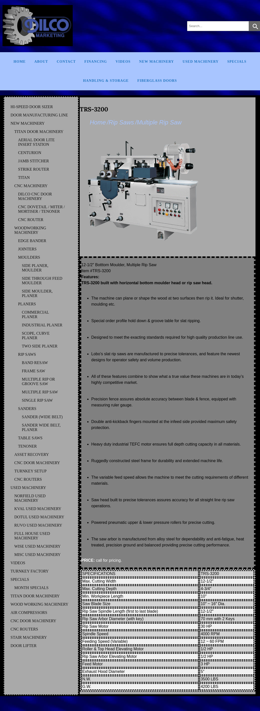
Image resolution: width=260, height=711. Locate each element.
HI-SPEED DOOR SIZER (32, 107)
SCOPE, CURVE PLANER (36, 335)
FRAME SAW (33, 371)
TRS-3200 (94, 109)
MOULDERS (29, 257)
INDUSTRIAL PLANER (42, 325)
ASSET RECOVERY (31, 454)
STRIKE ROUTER (33, 169)
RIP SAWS (27, 354)
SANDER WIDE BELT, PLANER (41, 427)
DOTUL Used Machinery (39, 517)
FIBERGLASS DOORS (157, 81)
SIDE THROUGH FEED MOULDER (42, 280)
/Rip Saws (120, 122)
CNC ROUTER (30, 220)
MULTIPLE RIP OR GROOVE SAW (38, 381)
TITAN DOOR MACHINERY (38, 131)
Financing (95, 61)
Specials (236, 61)
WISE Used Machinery (37, 546)
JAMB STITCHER (33, 161)
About (41, 61)
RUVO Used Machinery (38, 525)
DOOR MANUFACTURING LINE (39, 115)
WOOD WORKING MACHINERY (39, 604)
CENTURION (29, 153)
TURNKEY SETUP (30, 471)
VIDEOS (18, 563)
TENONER (27, 446)
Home (20, 61)
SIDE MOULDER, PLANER (37, 293)
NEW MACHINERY (28, 123)
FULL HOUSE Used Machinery (32, 535)
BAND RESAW (35, 363)
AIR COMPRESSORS (29, 612)
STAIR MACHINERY (29, 637)
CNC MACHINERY (31, 186)
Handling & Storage (106, 81)
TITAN (24, 177)
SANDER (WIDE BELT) (42, 417)
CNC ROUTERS (28, 479)
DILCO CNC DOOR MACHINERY (35, 196)
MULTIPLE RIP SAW (40, 392)
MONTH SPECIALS (31, 588)
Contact (66, 61)
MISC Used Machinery (37, 554)
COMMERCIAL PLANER (35, 314)
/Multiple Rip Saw (158, 122)
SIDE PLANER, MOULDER (35, 267)
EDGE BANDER (32, 241)
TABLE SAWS (30, 438)
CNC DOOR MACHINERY (37, 463)
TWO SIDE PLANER (39, 346)
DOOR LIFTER (24, 646)
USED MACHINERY (28, 487)
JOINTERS (27, 249)
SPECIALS (20, 579)
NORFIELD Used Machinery (30, 498)
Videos (123, 61)
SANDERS (27, 408)
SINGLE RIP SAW (37, 400)
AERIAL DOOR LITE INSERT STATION (36, 142)
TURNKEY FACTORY (30, 571)
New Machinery (156, 61)
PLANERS (27, 304)
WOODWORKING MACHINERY (30, 230)
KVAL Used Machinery (37, 509)
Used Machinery (201, 61)
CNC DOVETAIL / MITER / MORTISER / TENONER (41, 209)
